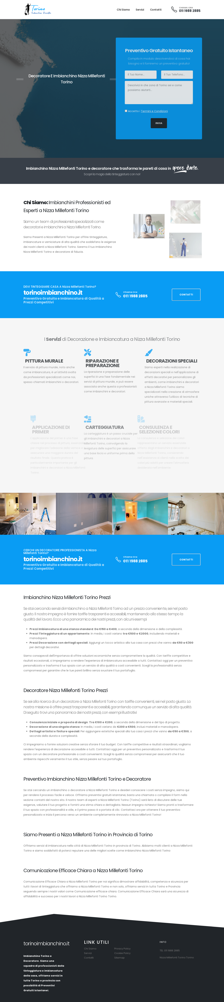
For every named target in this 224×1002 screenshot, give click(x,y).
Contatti (156, 10)
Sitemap (119, 957)
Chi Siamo (123, 10)
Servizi (140, 10)
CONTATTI (186, 294)
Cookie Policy (122, 953)
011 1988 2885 (190, 11)
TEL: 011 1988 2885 (170, 950)
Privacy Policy (122, 948)
